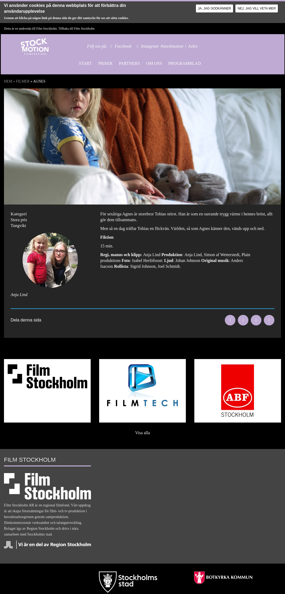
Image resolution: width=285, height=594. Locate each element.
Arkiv (193, 46)
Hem (8, 81)
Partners (129, 63)
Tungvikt (18, 225)
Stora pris (19, 219)
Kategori (19, 214)
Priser (105, 63)
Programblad (184, 63)
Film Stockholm (84, 28)
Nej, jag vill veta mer (256, 8)
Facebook (123, 46)
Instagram (150, 46)
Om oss (154, 63)
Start (85, 63)
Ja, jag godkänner (214, 8)
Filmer (22, 81)
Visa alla (142, 432)
